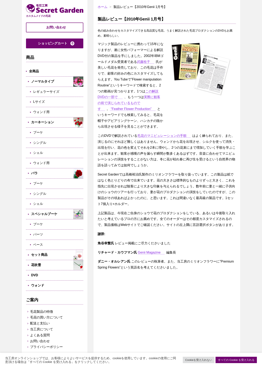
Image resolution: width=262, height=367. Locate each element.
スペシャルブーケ (44, 214)
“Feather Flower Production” (131, 109)
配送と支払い (40, 323)
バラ (34, 173)
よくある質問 (40, 335)
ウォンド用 (41, 112)
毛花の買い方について (46, 317)
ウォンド (37, 285)
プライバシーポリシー (46, 347)
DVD (34, 275)
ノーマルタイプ (42, 81)
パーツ (38, 234)
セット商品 (39, 254)
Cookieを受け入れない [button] (198, 359)
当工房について (41, 329)
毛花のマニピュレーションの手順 (161, 135)
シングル (39, 142)
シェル (38, 152)
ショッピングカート (56, 43)
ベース (38, 244)
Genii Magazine (149, 252)
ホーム (102, 7)
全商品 (34, 71)
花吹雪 (36, 265)
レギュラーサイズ (46, 91)
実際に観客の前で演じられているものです (129, 103)
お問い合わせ (56, 27)
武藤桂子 (143, 61)
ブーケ (38, 132)
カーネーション (42, 122)
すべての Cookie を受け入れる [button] (236, 359)
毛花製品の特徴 (41, 311)
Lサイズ (39, 101)
